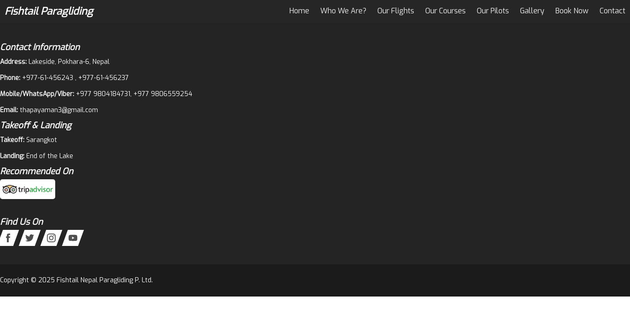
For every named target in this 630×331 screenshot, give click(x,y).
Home (299, 11)
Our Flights (395, 11)
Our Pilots (493, 11)
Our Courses (445, 11)
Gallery (532, 11)
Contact (612, 11)
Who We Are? (343, 11)
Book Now (572, 11)
